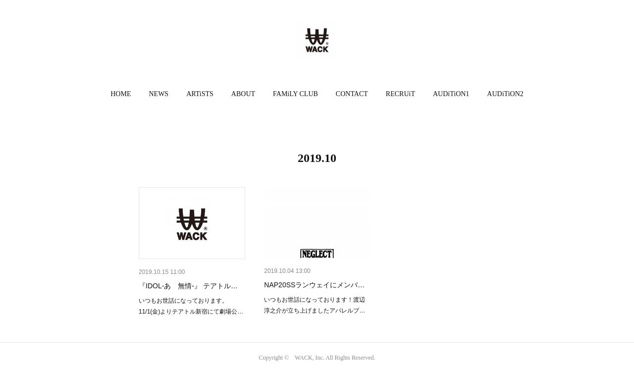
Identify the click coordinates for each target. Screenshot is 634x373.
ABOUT (243, 94)
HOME (120, 94)
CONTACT (352, 94)
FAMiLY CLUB (295, 94)
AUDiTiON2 (505, 94)
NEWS (158, 94)
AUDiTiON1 (451, 94)
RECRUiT (400, 94)
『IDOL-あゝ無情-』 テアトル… (188, 286)
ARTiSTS (199, 94)
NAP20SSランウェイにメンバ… (314, 285)
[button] (120, 94)
